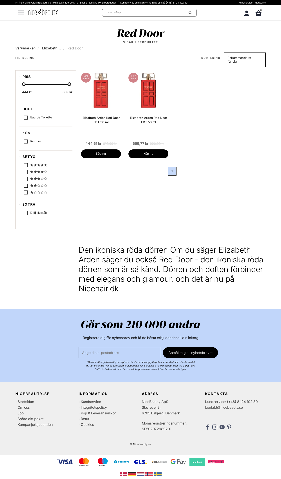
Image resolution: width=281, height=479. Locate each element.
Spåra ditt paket (30, 419)
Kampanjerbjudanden (35, 424)
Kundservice (245, 2)
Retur (85, 419)
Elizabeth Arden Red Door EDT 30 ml (101, 120)
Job (21, 413)
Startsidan (26, 401)
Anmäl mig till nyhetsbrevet (190, 352)
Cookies (87, 424)
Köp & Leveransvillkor (98, 413)
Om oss (24, 407)
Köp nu (101, 153)
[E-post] (119, 352)
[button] (244, 60)
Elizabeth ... (51, 48)
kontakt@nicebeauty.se (224, 407)
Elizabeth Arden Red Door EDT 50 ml (148, 120)
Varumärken (25, 48)
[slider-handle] (23, 84)
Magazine (260, 2)
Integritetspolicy (94, 407)
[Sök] (149, 12)
